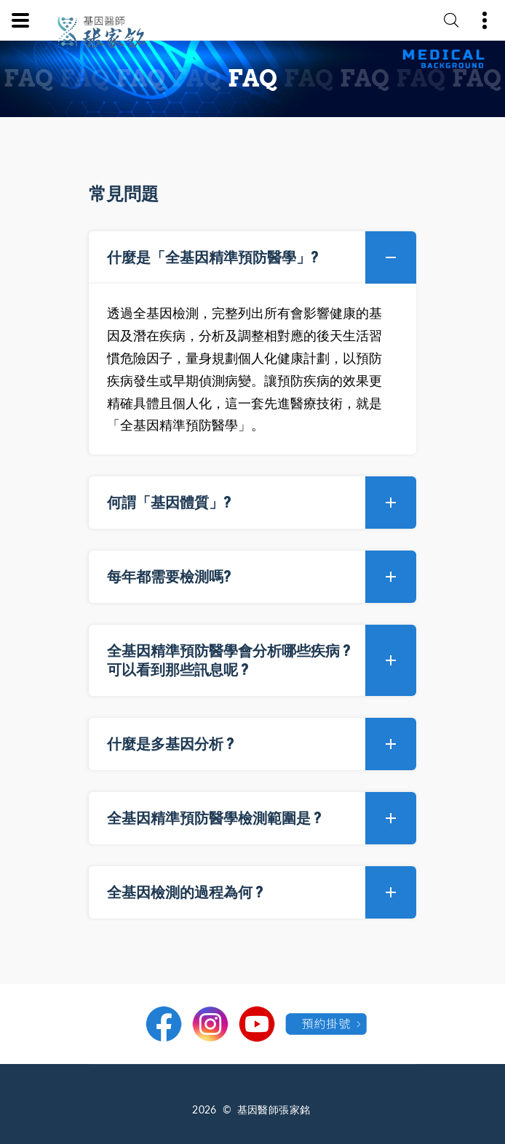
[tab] (252, 257)
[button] (252, 257)
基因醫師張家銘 (273, 1109)
